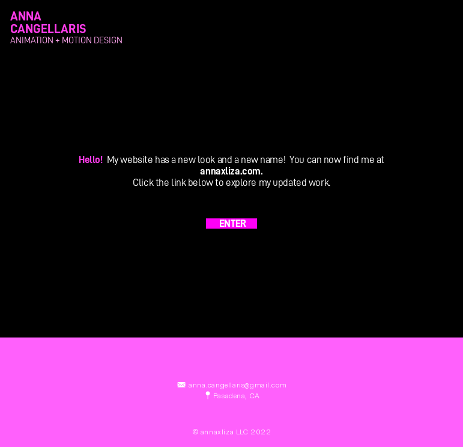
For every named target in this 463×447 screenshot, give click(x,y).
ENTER (231, 223)
